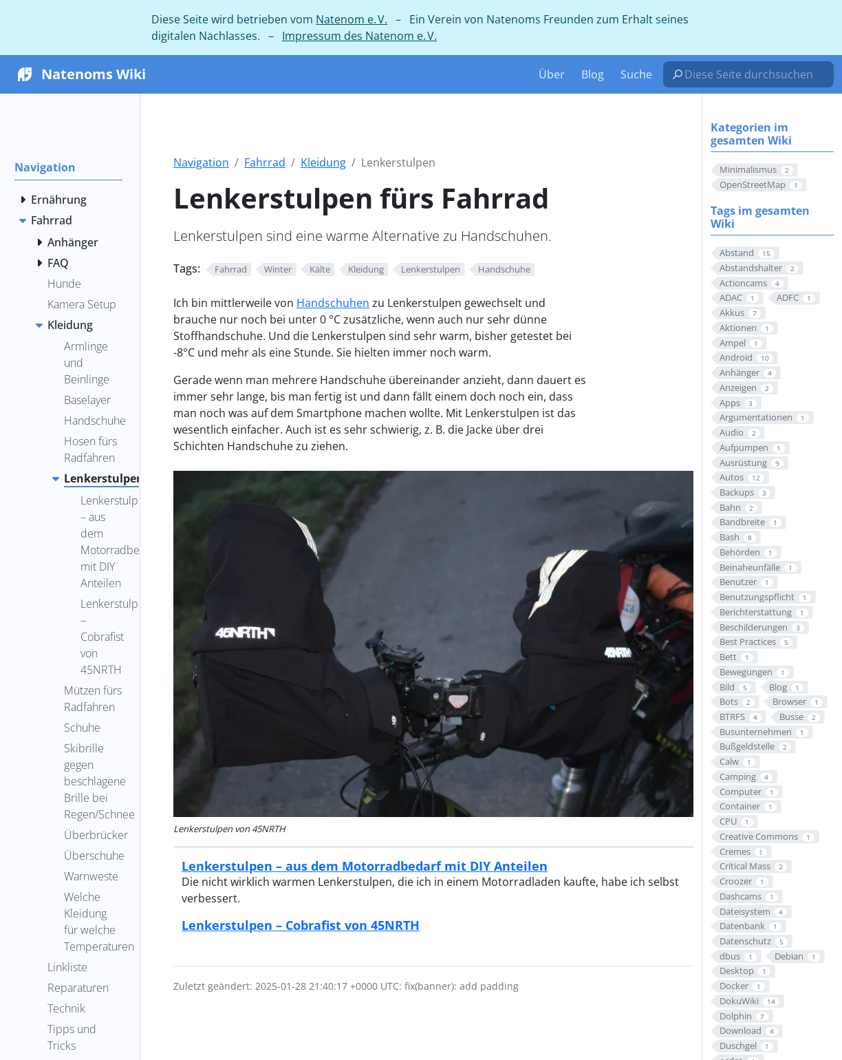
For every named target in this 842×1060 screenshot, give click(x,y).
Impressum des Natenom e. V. (359, 35)
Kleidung (323, 162)
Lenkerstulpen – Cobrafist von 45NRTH (301, 924)
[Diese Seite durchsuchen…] (754, 74)
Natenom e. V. (351, 19)
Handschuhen (332, 302)
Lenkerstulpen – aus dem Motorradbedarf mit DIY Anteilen (365, 865)
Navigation (201, 162)
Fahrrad (264, 162)
